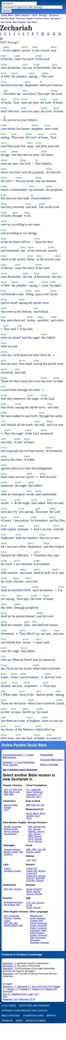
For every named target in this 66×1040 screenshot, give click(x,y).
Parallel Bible (46, 755)
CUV (28, 903)
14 (1, 38)
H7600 (43, 534)
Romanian (35, 943)
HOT (28, 860)
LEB (17, 792)
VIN (42, 805)
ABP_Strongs (34, 827)
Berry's (51, 1016)
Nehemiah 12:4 (10, 999)
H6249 (31, 247)
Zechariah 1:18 (10, 974)
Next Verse (6, 22)
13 (59, 33)
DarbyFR (37, 889)
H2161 (15, 212)
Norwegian (35, 940)
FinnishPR (42, 926)
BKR (41, 921)
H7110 (4, 82)
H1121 (25, 64)
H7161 (26, 639)
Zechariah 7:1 (24, 986)
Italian (44, 930)
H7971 (44, 378)
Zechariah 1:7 (9, 966)
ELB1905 (40, 878)
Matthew (8, 829)
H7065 (16, 517)
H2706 (39, 177)
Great (15, 829)
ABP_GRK (31, 850)
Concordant (31, 794)
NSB (33, 805)
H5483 (53, 291)
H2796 (27, 682)
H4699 (4, 308)
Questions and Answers (34, 1006)
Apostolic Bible (35, 1021)
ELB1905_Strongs (35, 881)
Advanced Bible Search (51, 760)
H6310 (4, 709)
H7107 (28, 82)
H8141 (54, 47)
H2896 (4, 491)
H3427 (37, 421)
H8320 (40, 317)
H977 (34, 622)
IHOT (6, 810)
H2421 (49, 169)
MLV (38, 797)
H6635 (4, 99)
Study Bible (7, 15)
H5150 (38, 491)
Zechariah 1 (56, 18)
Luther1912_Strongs (36, 876)
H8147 (35, 47)
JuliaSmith (36, 790)
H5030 (14, 73)
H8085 (15, 151)
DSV (6, 889)
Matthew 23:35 (19, 994)
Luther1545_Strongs (36, 871)
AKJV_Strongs (35, 839)
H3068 (38, 56)
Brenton (17, 850)
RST (41, 916)
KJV (6, 790)
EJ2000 (14, 926)
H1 (41, 82)
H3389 (49, 447)
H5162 (4, 622)
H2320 (24, 47)
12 (54, 33)
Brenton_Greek (11, 852)
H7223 (4, 125)
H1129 (36, 569)
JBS (18, 905)
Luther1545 (31, 869)
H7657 (4, 473)
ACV (33, 797)
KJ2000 (30, 816)
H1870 (30, 143)
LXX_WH (41, 850)
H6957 (28, 578)
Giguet (29, 889)
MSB (11, 794)
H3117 (23, 247)
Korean (33, 935)
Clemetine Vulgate (12, 871)
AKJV (12, 792)
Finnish (33, 926)
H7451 (4, 143)
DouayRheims (10, 834)
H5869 (44, 630)
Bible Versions (22, 15)
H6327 (4, 613)
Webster (17, 918)
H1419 (4, 526)
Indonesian (35, 930)
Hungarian (42, 928)
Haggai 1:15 (13, 989)
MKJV (36, 814)
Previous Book (8, 18)
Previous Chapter (24, 18)
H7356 (4, 569)
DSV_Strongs (15, 889)
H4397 (4, 334)
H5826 (46, 543)
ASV (20, 790)
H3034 (45, 717)
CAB (21, 852)
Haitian (33, 928)
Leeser (7, 921)
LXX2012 (8, 854)
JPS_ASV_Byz (11, 923)
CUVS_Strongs (33, 908)
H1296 (37, 64)
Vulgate (7, 869)
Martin (29, 892)
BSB (6, 794)
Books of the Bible (49, 765)
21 (41, 686)
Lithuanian (42, 935)
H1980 (56, 378)
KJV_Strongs (34, 829)
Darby (29, 792)
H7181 (44, 151)
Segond (36, 892)
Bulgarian (41, 918)
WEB (6, 792)
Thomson (8, 850)
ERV (15, 790)
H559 (31, 73)
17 (56, 590)
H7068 (21, 526)
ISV (38, 805)
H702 (37, 238)
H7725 (16, 99)
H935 (3, 691)
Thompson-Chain (33, 1016)
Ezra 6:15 (47, 986)
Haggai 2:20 (51, 989)
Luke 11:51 (33, 994)
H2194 (4, 465)
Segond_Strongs (34, 894)
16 (31, 555)
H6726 (52, 517)
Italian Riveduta (37, 933)
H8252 (50, 421)
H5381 (4, 195)
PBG (32, 938)
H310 (36, 308)
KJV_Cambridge (11, 916)
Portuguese (40, 938)
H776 (3, 386)
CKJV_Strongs (39, 15)
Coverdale (16, 827)
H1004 (23, 569)
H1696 (44, 334)
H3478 (14, 674)
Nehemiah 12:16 (27, 999)
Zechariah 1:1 (9, 963)
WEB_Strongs (34, 836)
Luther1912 (31, 873)
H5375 (22, 630)
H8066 (6, 47)
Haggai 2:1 (25, 989)
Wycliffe (7, 827)
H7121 (47, 125)
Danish (33, 923)
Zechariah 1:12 (10, 968)
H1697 (18, 56)
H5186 (4, 587)
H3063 (27, 456)
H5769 (4, 177)
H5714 (4, 73)
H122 (37, 291)
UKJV (37, 816)
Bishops (15, 832)
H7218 (40, 709)
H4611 (4, 151)
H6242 (4, 247)
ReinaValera (9, 905)
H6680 (4, 186)
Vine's (19, 1021)
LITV (40, 794)
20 (42, 677)
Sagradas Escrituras (13, 902)
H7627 (30, 256)
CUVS (29, 905)
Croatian (34, 921)
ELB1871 (30, 878)
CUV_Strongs (37, 903)
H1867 (4, 56)
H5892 (4, 456)
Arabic (33, 918)
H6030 (4, 369)
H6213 (27, 212)
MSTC (29, 814)
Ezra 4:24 (36, 986)
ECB (28, 797)
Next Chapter (19, 22)
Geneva (7, 832)
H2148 (4, 64)
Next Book (32, 22)
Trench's (7, 1021)
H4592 (4, 543)
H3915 (53, 282)
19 (34, 642)
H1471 (18, 534)
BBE (28, 805)
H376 (3, 291)
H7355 (4, 447)
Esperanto (42, 923)
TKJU (29, 818)
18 (17, 633)
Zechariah (54, 15)
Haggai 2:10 (38, 989)
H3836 (54, 317)
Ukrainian (44, 943)
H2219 (36, 665)
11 (48, 33)
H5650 (32, 186)
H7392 (28, 291)
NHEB (7, 926)
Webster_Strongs (36, 832)
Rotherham (38, 792)
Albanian (34, 916)
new (43, 827)
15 (31, 529)
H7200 (45, 282)
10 (42, 33)
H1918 (21, 299)
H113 (20, 325)
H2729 (30, 717)
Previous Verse (41, 18)
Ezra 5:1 (7, 994)
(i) (18, 42)
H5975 (4, 299)
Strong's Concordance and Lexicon (24, 1011)
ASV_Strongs (34, 834)
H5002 (24, 99)
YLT (10, 790)
